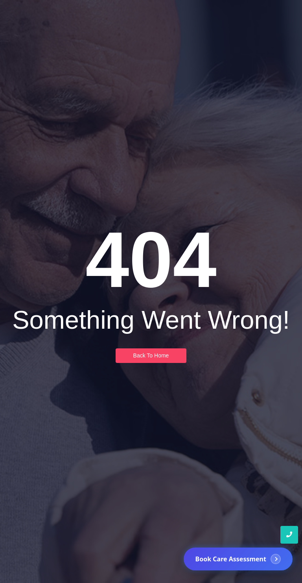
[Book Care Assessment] (238, 559)
